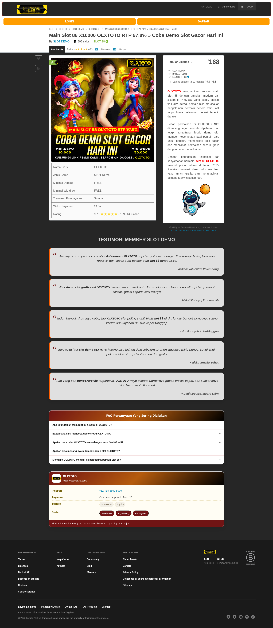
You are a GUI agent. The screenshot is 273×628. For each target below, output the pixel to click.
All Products (90, 606)
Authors (61, 565)
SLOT (51, 29)
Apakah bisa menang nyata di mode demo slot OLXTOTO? (86, 451)
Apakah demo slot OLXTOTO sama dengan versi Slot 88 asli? (87, 442)
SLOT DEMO (78, 29)
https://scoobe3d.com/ (75, 480)
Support (123, 49)
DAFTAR (203, 21)
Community (93, 559)
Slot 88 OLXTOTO (207, 161)
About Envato (130, 559)
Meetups (91, 572)
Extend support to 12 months (194, 81)
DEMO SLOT (94, 29)
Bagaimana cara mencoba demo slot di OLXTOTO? (81, 433)
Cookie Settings (26, 591)
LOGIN (69, 21)
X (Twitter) (123, 513)
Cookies (22, 585)
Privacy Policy (130, 572)
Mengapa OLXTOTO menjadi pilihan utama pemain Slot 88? (86, 459)
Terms (21, 559)
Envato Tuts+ (72, 606)
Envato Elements (27, 606)
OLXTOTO (174, 91)
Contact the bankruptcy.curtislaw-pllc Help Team (193, 230)
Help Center (63, 559)
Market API (24, 572)
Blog (89, 565)
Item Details (57, 49)
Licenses (23, 565)
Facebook (107, 513)
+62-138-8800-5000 (110, 490)
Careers (127, 565)
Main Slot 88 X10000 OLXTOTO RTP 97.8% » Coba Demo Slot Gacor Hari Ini (141, 29)
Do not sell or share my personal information (147, 578)
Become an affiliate (28, 578)
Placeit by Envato (50, 606)
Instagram (140, 513)
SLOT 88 (63, 29)
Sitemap (127, 585)
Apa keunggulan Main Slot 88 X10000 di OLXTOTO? (82, 425)
